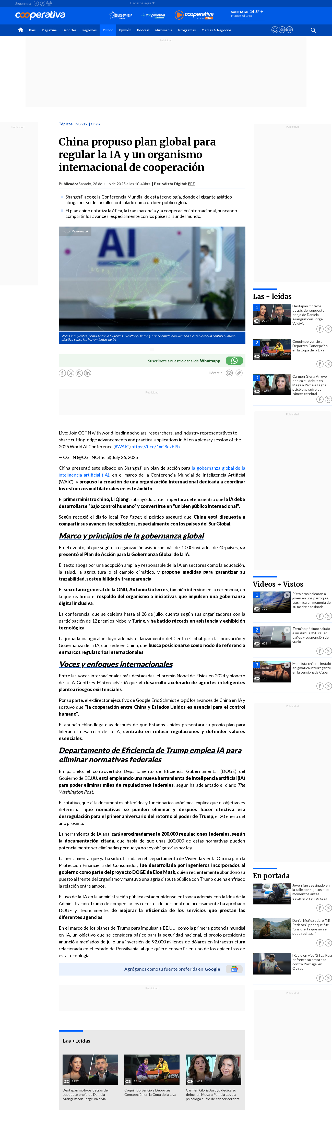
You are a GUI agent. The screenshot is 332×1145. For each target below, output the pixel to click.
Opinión (125, 30)
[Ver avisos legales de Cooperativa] (274, 34)
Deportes (69, 30)
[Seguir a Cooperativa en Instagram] (49, 3)
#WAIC (122, 446)
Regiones (89, 30)
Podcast (143, 30)
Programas (187, 30)
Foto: (66, 231)
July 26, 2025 (125, 457)
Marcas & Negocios (216, 30)
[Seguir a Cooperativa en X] (42, 3)
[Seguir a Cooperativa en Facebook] (36, 3)
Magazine (49, 30)
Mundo (107, 30)
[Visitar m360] (282, 34)
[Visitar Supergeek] (289, 34)
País (32, 30)
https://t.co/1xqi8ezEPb (156, 446)
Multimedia (163, 30)
